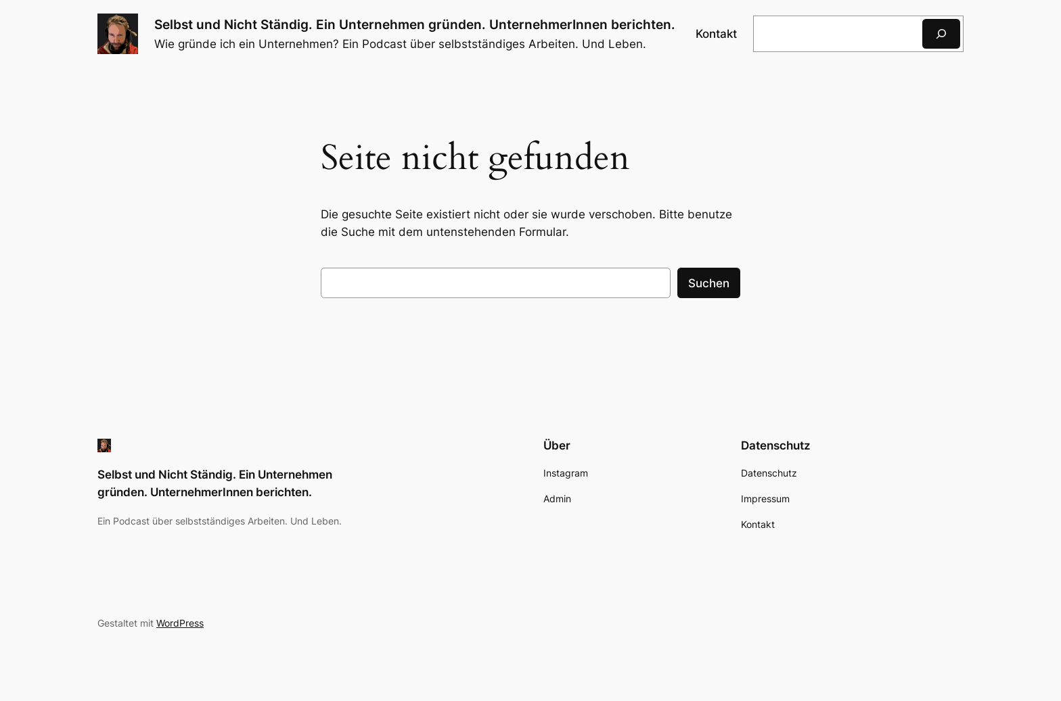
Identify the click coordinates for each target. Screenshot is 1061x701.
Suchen (708, 283)
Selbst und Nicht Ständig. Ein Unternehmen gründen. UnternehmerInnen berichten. (414, 24)
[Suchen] (941, 33)
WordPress (180, 623)
